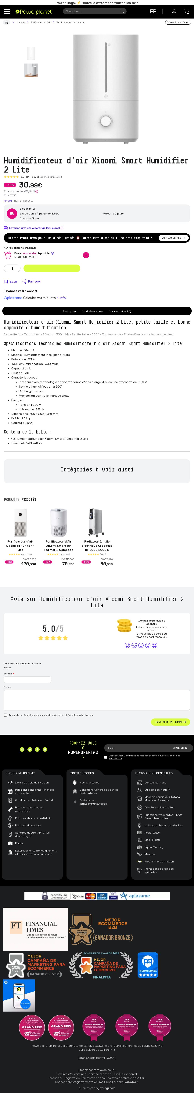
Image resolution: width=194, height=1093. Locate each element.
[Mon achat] (187, 11)
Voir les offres (174, 237)
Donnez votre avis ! (51, 176)
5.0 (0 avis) (29, 176)
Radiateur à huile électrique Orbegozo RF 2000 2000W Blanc (96, 548)
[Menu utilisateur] (173, 11)
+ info (61, 298)
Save (13, 282)
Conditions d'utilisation (80, 715)
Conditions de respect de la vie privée (43, 715)
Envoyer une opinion (170, 722)
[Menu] (7, 11)
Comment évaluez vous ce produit (23, 663)
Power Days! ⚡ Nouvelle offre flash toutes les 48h (97, 3)
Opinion (8, 687)
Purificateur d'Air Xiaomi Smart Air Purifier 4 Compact (58, 546)
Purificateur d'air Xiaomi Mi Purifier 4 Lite (20, 546)
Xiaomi (8, 200)
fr (153, 11)
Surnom (9, 673)
